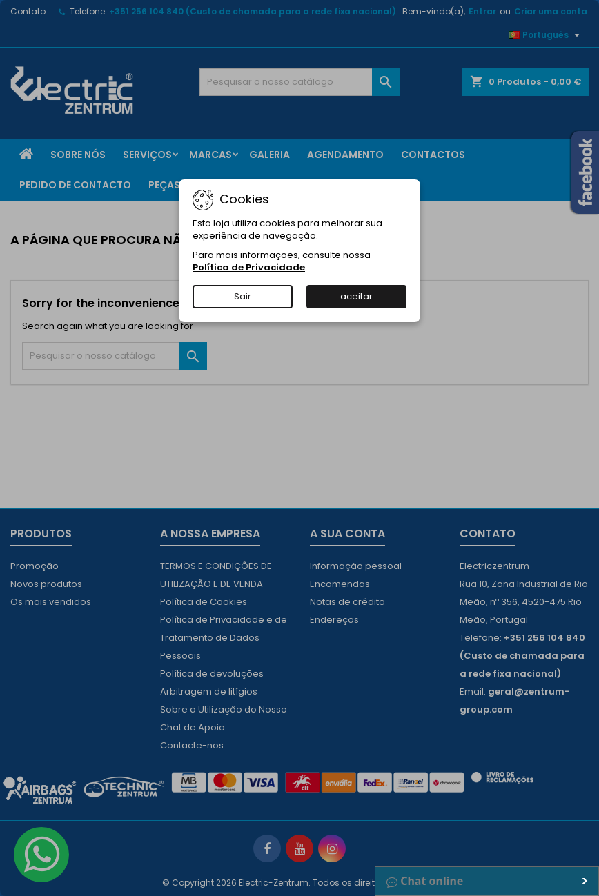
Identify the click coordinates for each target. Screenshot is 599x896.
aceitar (356, 296)
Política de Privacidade (249, 267)
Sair (242, 296)
